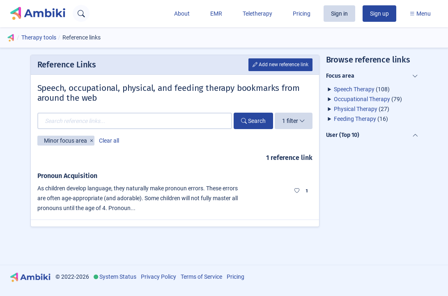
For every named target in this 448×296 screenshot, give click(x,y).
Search (253, 121)
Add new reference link (280, 64)
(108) (362, 89)
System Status (117, 276)
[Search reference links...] (134, 121)
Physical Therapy (355, 109)
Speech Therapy (354, 89)
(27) (361, 109)
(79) (368, 99)
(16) (361, 119)
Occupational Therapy (362, 99)
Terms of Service (201, 276)
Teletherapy (257, 13)
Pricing (301, 13)
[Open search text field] (81, 13)
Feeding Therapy (355, 119)
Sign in (339, 13)
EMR (216, 13)
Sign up (379, 13)
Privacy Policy (158, 276)
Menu (420, 13)
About (182, 13)
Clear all (109, 140)
